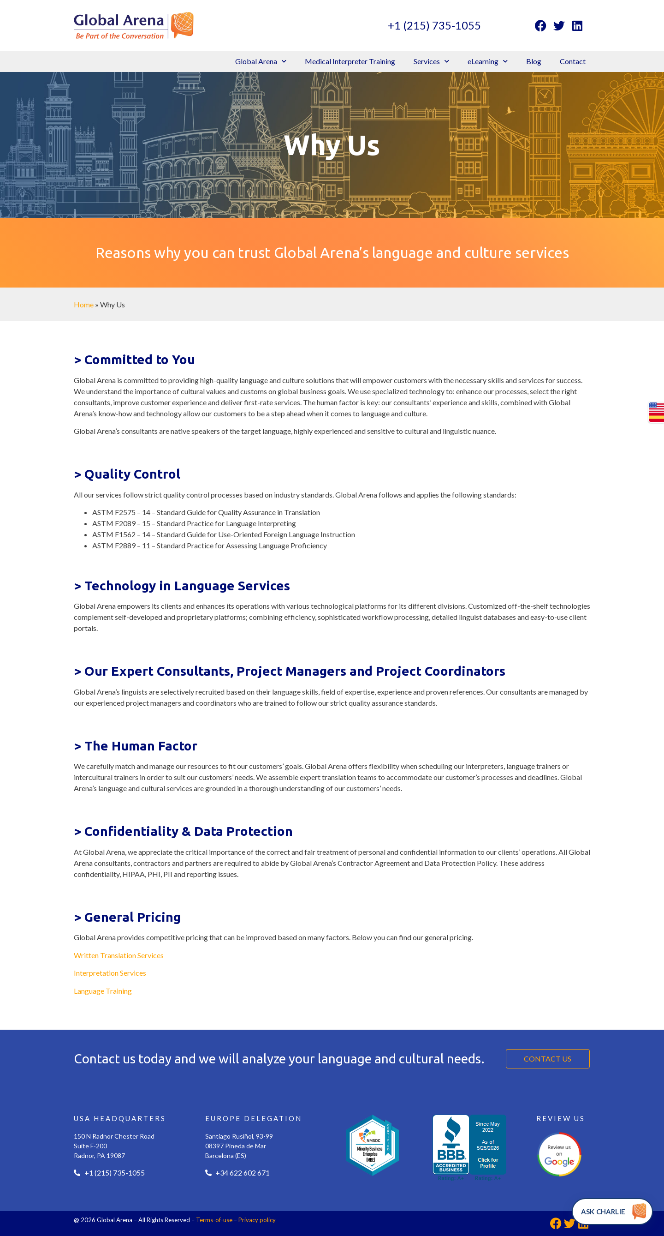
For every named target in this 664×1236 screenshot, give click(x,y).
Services (431, 61)
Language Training (103, 990)
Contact (573, 61)
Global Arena (260, 61)
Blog (533, 61)
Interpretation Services (110, 972)
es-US (656, 417)
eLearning (488, 61)
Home (84, 304)
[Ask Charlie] (612, 1211)
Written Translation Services (119, 955)
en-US (656, 407)
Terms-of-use (214, 1220)
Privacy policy (257, 1220)
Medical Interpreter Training (350, 61)
